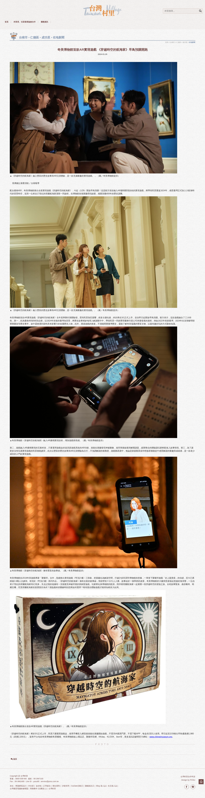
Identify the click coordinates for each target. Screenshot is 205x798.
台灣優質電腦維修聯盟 (19, 789)
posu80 (36, 781)
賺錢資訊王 (89, 786)
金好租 (38, 786)
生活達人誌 (112, 786)
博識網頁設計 (20, 786)
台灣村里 (52, 789)
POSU (192, 780)
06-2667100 (38, 779)
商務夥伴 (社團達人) (38, 789)
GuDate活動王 (77, 786)
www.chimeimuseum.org (160, 737)
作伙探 (31, 786)
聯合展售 (56, 786)
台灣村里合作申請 (188, 777)
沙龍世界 (65, 786)
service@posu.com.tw (50, 781)
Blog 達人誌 (101, 786)
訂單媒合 (47, 786)
